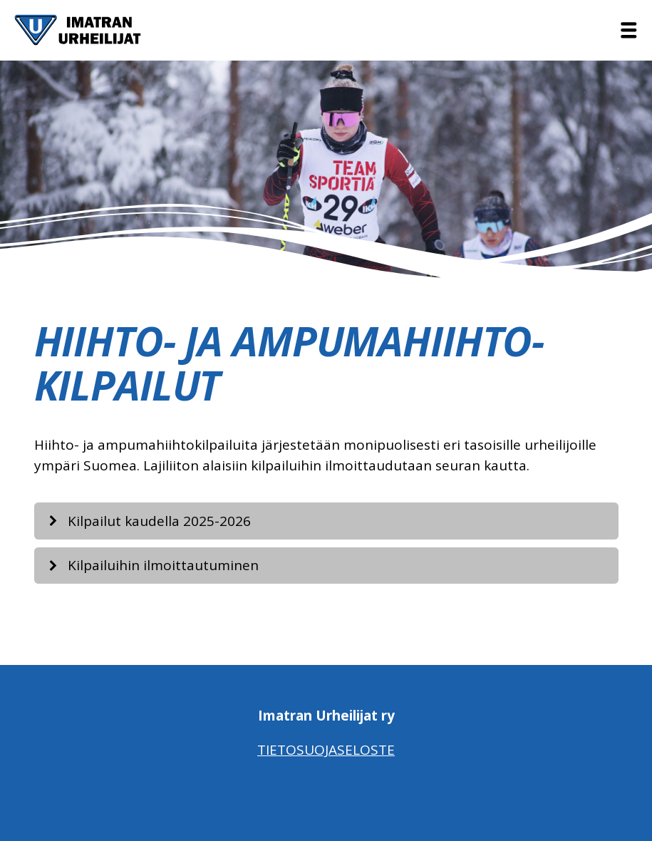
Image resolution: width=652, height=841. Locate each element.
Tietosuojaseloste (326, 750)
